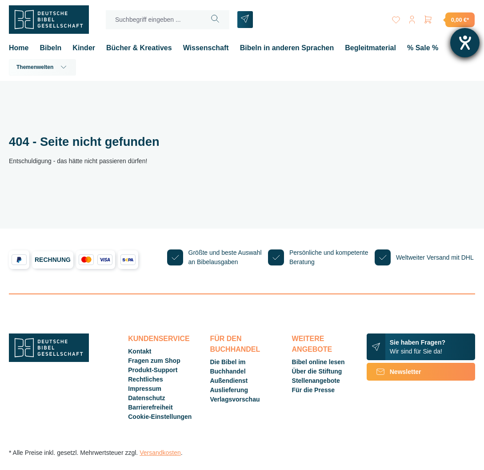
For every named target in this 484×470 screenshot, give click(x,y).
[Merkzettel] (396, 18)
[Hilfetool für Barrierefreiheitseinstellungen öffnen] (465, 42)
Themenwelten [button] (42, 67)
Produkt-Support (152, 370)
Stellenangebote (316, 380)
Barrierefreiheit (150, 407)
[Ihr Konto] (412, 18)
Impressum (144, 388)
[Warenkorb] (449, 19)
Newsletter (394, 372)
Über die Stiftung (317, 371)
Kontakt (139, 351)
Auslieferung (229, 390)
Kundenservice (158, 338)
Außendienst (229, 380)
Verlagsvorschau (235, 399)
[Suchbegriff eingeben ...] (154, 19)
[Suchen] (215, 19)
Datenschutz (146, 398)
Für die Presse (313, 390)
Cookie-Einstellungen (160, 416)
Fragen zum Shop (154, 360)
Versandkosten (160, 452)
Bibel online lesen (318, 362)
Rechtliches (145, 379)
